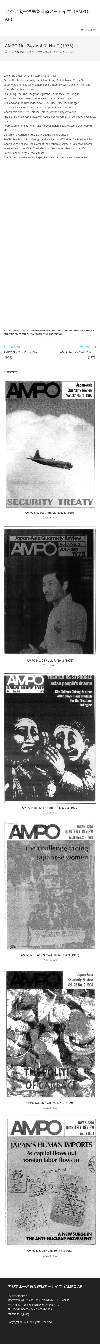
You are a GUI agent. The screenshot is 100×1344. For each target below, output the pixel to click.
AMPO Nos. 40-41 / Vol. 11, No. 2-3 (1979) (50, 808)
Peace (18, 334)
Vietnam (58, 334)
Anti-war (13, 330)
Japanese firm (53, 330)
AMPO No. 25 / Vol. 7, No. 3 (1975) (50, 661)
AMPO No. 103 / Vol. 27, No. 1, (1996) (50, 513)
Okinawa (89, 330)
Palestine (9, 334)
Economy (24, 330)
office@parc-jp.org (18, 1314)
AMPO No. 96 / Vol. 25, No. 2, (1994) (50, 1103)
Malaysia (74, 330)
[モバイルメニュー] (88, 29)
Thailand (48, 334)
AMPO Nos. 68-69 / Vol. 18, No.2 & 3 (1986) (50, 955)
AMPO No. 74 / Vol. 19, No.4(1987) (50, 1251)
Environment (38, 330)
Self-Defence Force (32, 334)
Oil (81, 330)
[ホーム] (6, 51)
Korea (65, 330)
